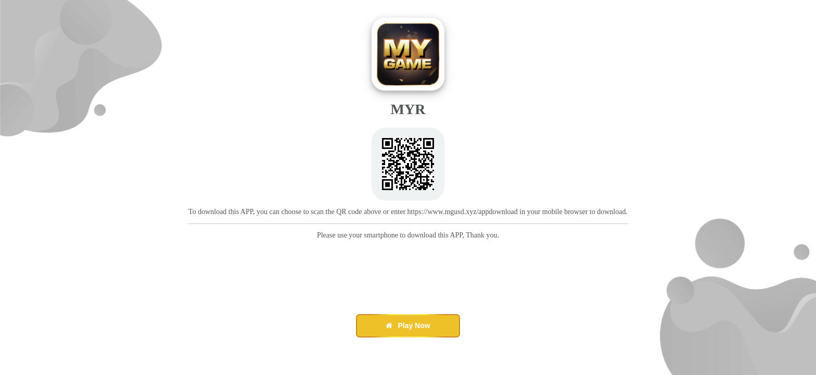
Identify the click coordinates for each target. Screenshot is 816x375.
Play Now (408, 325)
